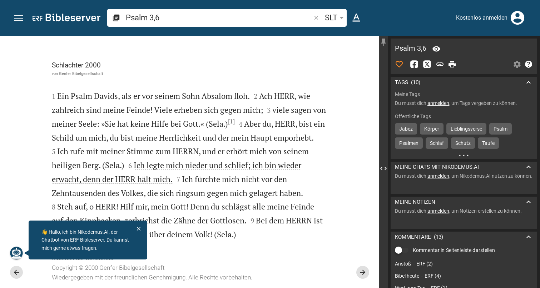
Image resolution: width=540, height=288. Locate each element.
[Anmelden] (517, 18)
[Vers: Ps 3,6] (436, 49)
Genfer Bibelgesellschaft (81, 73)
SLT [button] (335, 17)
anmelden (438, 103)
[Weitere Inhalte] (464, 155)
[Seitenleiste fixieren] (383, 42)
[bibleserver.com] (66, 18)
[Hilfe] (528, 64)
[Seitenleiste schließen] (383, 168)
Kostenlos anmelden (481, 17)
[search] (219, 17)
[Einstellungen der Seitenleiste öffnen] (517, 64)
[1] (231, 121)
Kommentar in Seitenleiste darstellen (454, 250)
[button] (18, 18)
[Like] (399, 64)
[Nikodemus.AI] (16, 253)
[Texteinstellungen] (356, 18)
